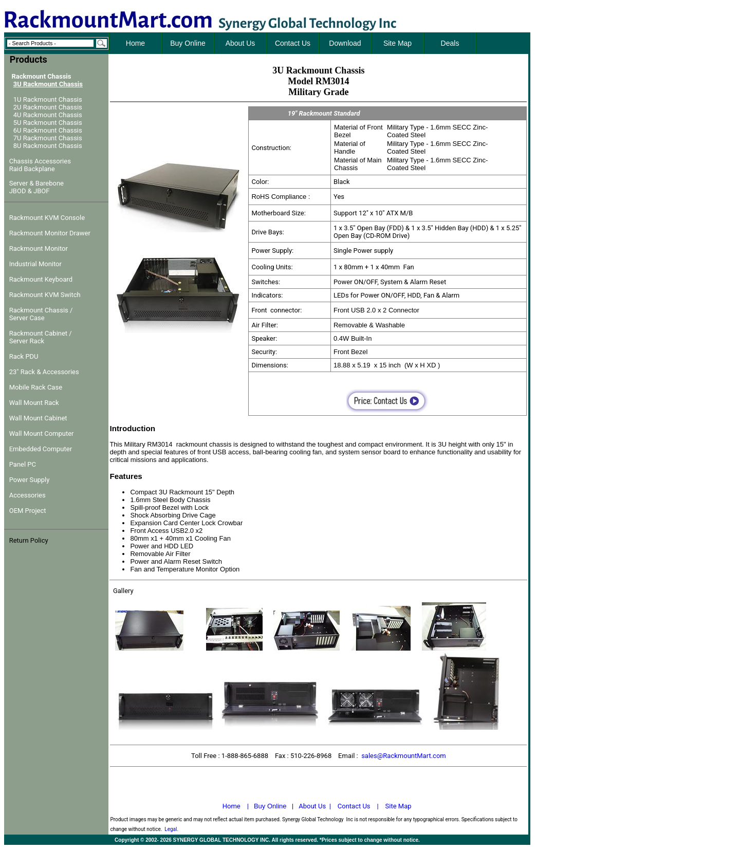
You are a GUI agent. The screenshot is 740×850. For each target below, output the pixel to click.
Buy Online (270, 806)
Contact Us (354, 806)
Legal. (171, 829)
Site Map (398, 806)
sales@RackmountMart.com (403, 756)
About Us (312, 806)
